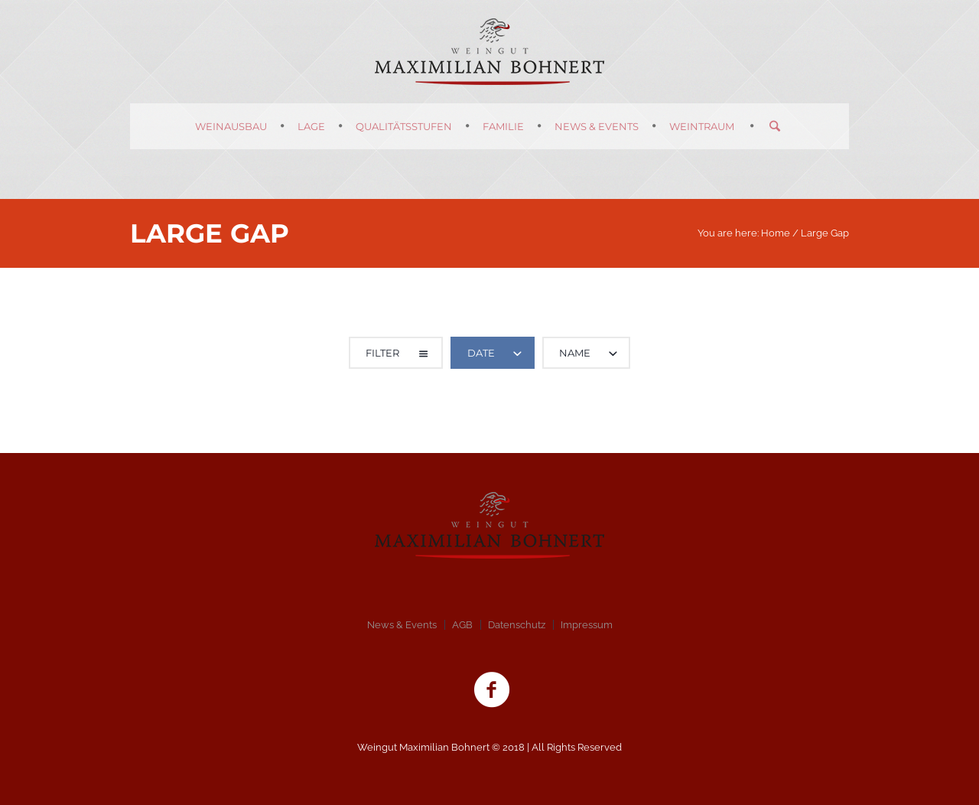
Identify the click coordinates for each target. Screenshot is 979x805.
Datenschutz (516, 625)
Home (775, 233)
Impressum (587, 625)
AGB (462, 625)
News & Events (402, 625)
